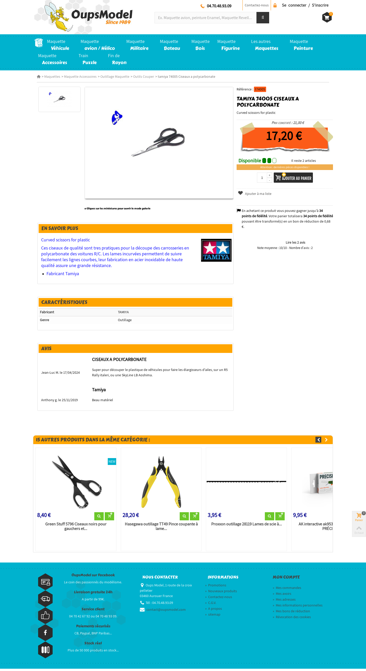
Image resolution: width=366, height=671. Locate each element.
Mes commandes (287, 590)
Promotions (215, 587)
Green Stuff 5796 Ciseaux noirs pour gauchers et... (73, 528)
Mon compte (286, 579)
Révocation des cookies (292, 619)
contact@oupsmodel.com (166, 612)
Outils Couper (141, 76)
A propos (213, 611)
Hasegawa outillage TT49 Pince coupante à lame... (160, 528)
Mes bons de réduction (291, 613)
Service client (93, 611)
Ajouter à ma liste (255, 193)
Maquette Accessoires (78, 76)
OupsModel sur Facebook (93, 577)
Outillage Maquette (112, 76)
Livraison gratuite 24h (93, 594)
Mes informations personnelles (298, 607)
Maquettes (50, 76)
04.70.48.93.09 (219, 6)
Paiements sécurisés (93, 628)
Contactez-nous (257, 5)
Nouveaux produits (221, 593)
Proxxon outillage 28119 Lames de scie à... (246, 526)
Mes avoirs (282, 596)
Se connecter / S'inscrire (305, 5)
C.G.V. (210, 605)
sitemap (212, 617)
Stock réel (93, 645)
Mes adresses (284, 602)
